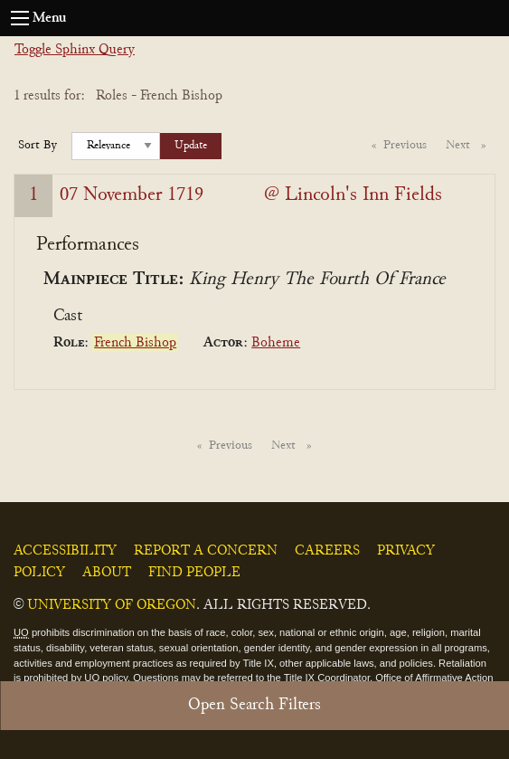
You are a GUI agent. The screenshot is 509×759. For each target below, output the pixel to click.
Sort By (37, 145)
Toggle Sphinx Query (74, 50)
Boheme (275, 343)
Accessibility (65, 551)
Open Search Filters (254, 705)
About (106, 572)
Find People (194, 572)
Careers (327, 551)
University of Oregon (111, 605)
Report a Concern (206, 551)
